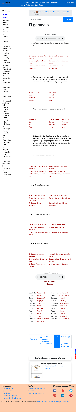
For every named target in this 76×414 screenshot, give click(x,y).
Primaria (5, 131)
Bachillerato (6, 156)
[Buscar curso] (44, 19)
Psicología (6, 124)
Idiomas (5, 25)
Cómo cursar (44, 3)
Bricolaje (5, 120)
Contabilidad (6, 83)
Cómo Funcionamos (9, 388)
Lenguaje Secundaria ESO (6, 152)
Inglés (7, 27)
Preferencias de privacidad (11, 398)
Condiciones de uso (42, 401)
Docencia (5, 114)
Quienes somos (7, 391)
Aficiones (5, 103)
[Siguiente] (66, 341)
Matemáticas (7, 96)
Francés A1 (65, 12)
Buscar (68, 19)
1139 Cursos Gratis (27, 3)
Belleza (5, 118)
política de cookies (65, 401)
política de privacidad (53, 401)
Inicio (4, 10)
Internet (5, 67)
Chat (36, 3)
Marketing (6, 88)
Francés (5, 32)
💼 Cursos (39, 12)
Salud (4, 105)
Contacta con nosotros (36, 393)
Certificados (6, 393)
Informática (6, 48)
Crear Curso (39, 5)
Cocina (4, 90)
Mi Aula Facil (69, 3)
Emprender (6, 78)
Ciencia (5, 92)
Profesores (30, 5)
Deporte (5, 107)
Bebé (4, 122)
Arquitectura (6, 175)
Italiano (5, 41)
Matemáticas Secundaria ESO (7, 142)
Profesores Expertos (9, 396)
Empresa (5, 73)
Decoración (6, 116)
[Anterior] (46, 341)
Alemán (5, 37)
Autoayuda (6, 71)
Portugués (6, 46)
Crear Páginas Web (6, 53)
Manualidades (7, 69)
